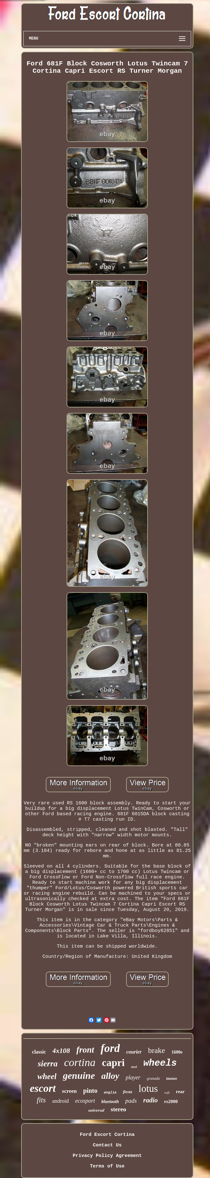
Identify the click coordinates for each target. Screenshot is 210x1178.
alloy (110, 1076)
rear (180, 1091)
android (60, 1101)
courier (133, 1052)
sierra (48, 1063)
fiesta (127, 1091)
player (133, 1077)
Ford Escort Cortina (107, 1134)
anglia (110, 1092)
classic (39, 1052)
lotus (148, 1088)
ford (110, 1048)
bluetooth (110, 1101)
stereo (118, 1109)
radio (150, 1100)
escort (43, 1088)
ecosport (85, 1101)
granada (153, 1078)
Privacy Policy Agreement (107, 1156)
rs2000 (171, 1101)
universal (96, 1110)
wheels (160, 1063)
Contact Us (107, 1145)
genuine (79, 1075)
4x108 (61, 1051)
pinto (90, 1090)
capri (113, 1062)
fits (41, 1100)
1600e (177, 1052)
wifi (167, 1092)
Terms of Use (107, 1166)
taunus (171, 1078)
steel (134, 1067)
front (85, 1050)
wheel (47, 1076)
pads (131, 1100)
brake (156, 1050)
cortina (79, 1062)
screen (69, 1091)
